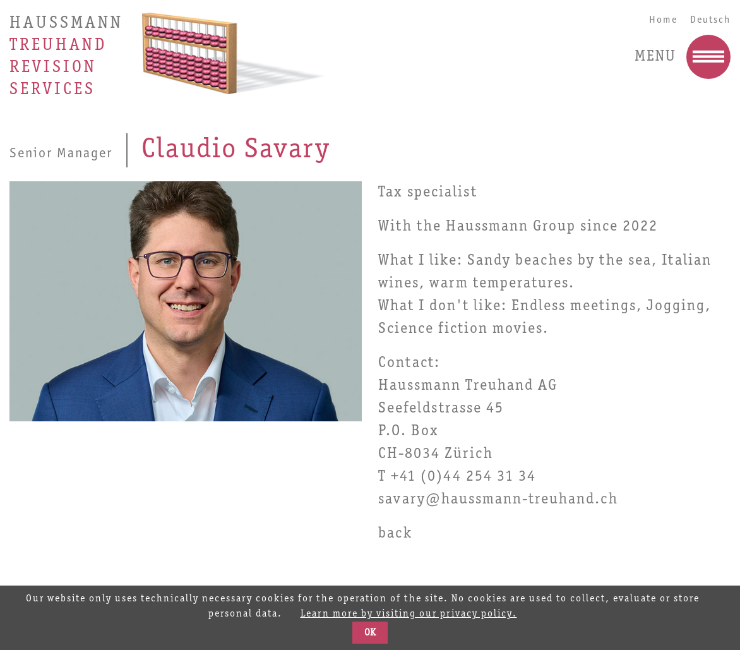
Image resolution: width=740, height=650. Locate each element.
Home (663, 20)
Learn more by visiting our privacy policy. (409, 614)
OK (370, 633)
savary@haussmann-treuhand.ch (498, 500)
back (395, 534)
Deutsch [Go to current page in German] (710, 20)
